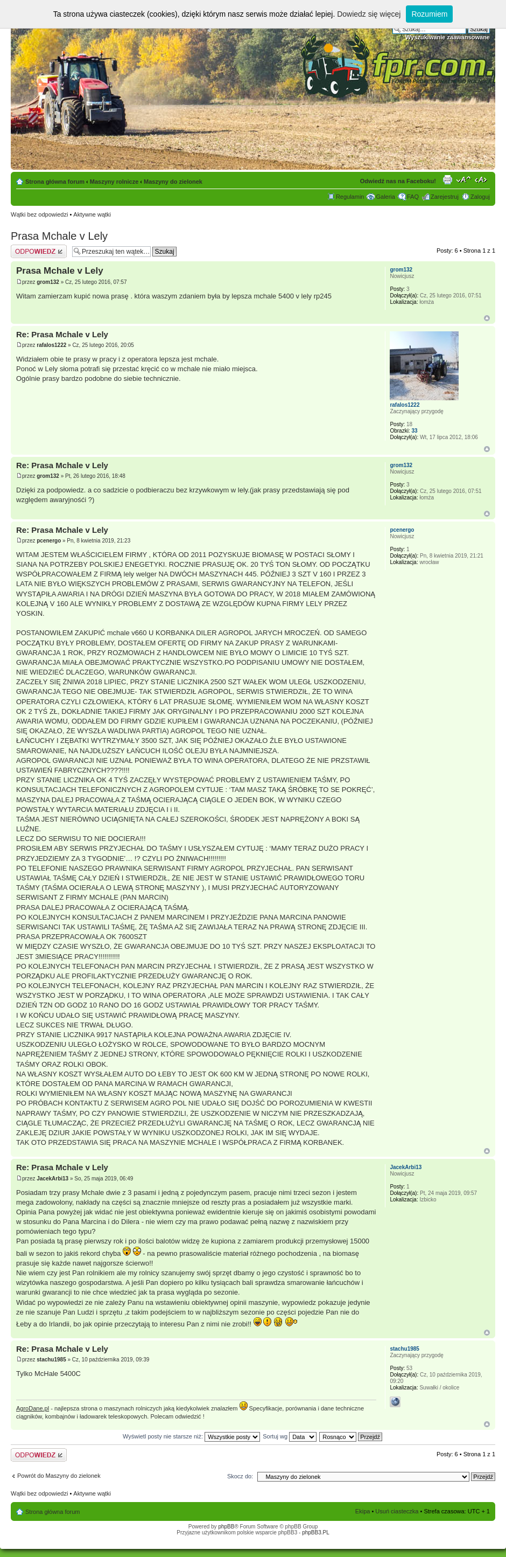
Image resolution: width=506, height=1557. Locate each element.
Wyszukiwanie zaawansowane (447, 37)
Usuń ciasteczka (396, 1511)
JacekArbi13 (52, 1178)
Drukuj (447, 179)
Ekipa (362, 1511)
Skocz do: (240, 1476)
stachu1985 (51, 1360)
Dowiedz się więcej (368, 14)
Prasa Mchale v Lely (59, 236)
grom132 (48, 282)
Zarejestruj (445, 196)
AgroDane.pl (32, 1408)
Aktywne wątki (92, 214)
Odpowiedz (39, 251)
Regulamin (350, 196)
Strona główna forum (55, 181)
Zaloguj (480, 196)
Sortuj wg (290, 1436)
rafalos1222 (51, 345)
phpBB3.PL (315, 1532)
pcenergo (49, 541)
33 (414, 431)
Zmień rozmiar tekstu (464, 179)
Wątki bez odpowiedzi (39, 214)
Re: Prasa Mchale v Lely (62, 334)
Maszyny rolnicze (114, 181)
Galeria (385, 196)
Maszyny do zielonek (173, 181)
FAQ (413, 196)
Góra (487, 318)
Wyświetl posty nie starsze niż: (191, 1436)
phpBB (226, 1527)
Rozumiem (429, 14)
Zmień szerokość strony (482, 179)
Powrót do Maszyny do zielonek (59, 1475)
